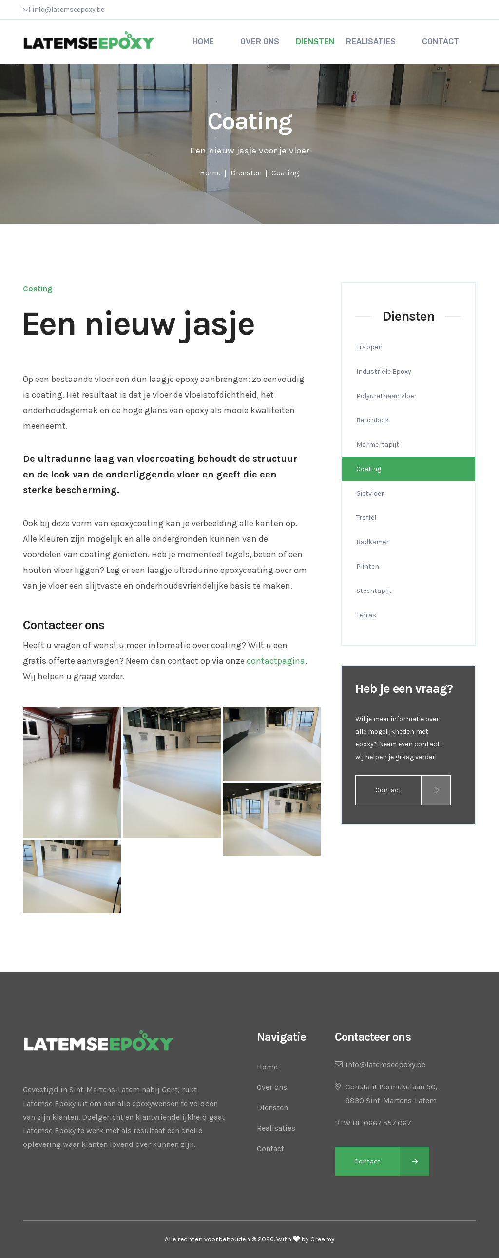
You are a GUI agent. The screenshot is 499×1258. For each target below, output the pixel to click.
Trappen (369, 347)
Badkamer (372, 542)
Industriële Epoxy (383, 371)
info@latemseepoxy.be (68, 9)
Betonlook (372, 420)
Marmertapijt (377, 444)
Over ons (272, 1087)
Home (210, 172)
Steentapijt (374, 591)
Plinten (367, 566)
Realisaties (276, 1128)
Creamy (322, 1239)
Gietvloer (370, 493)
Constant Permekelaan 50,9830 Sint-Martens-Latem (391, 1093)
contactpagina (276, 660)
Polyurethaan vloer (386, 396)
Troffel (366, 518)
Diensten (315, 41)
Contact (388, 790)
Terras (366, 615)
